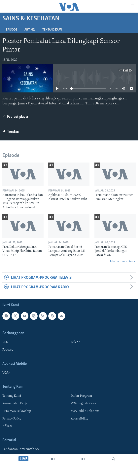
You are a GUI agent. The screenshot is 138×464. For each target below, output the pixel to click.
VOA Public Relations (85, 411)
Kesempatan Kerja (14, 403)
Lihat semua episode (123, 261)
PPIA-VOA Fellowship (16, 411)
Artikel (29, 29)
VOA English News (83, 403)
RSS (5, 342)
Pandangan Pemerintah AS (20, 449)
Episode (11, 29)
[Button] (11, 133)
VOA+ (6, 373)
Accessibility (79, 418)
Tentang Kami (52, 29)
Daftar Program (81, 396)
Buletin (76, 342)
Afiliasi (7, 426)
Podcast (7, 349)
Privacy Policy (11, 418)
